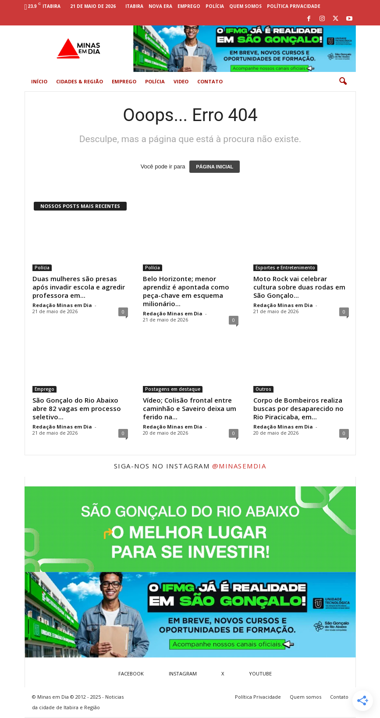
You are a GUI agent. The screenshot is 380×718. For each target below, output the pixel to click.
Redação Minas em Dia (62, 305)
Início (39, 81)
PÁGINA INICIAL (214, 166)
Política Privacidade (293, 6)
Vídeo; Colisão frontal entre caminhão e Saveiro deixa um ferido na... (189, 408)
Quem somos (245, 6)
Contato (210, 81)
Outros (263, 389)
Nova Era (160, 6)
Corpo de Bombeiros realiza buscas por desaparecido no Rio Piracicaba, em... (298, 408)
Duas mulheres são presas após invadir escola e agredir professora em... (78, 287)
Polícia (215, 6)
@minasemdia (239, 465)
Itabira (134, 6)
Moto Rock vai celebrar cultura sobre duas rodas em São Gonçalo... (299, 287)
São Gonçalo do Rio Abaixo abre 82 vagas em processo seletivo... (76, 408)
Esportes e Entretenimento (285, 267)
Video (181, 81)
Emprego (189, 6)
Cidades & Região (79, 81)
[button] (342, 81)
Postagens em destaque (172, 389)
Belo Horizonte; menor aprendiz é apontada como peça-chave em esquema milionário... (186, 291)
